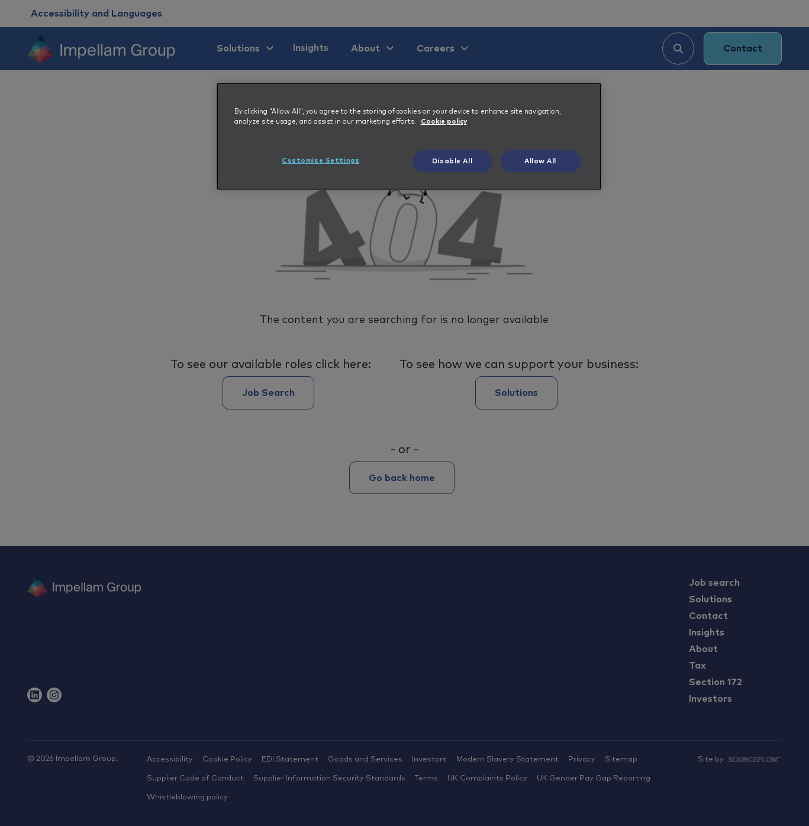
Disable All (452, 161)
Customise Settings (320, 160)
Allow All (540, 161)
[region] (409, 137)
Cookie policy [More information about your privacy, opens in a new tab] (444, 121)
